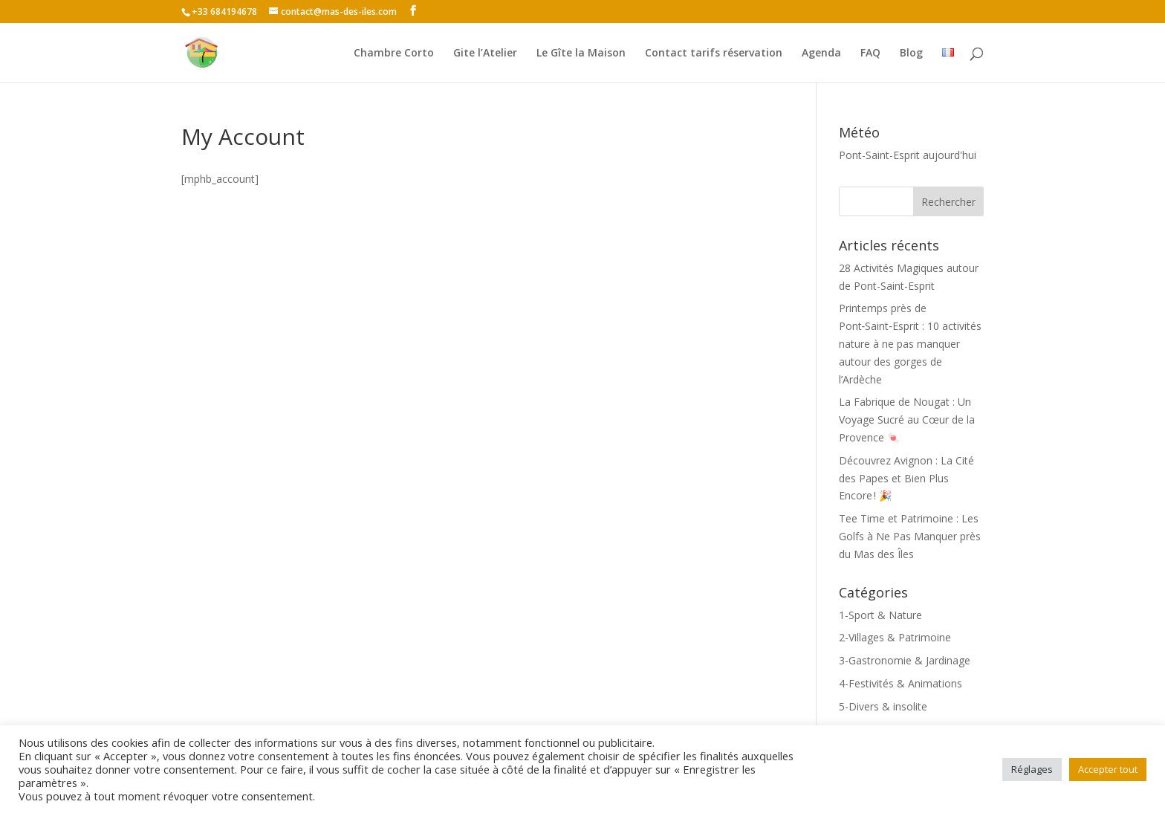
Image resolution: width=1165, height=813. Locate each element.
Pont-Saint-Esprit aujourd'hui (907, 155)
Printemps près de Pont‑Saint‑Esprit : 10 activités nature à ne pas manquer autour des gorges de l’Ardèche (910, 343)
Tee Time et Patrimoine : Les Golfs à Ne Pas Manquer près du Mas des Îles (910, 536)
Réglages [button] (1032, 769)
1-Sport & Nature (880, 615)
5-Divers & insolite (883, 706)
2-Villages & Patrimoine (895, 637)
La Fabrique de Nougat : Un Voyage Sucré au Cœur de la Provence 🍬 (907, 419)
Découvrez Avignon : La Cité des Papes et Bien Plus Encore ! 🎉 (906, 478)
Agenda (821, 53)
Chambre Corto (394, 53)
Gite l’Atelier (485, 53)
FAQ (870, 53)
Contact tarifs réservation (713, 53)
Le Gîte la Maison (581, 53)
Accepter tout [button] (1108, 769)
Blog (911, 53)
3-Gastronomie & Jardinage (904, 660)
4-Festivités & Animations (900, 683)
